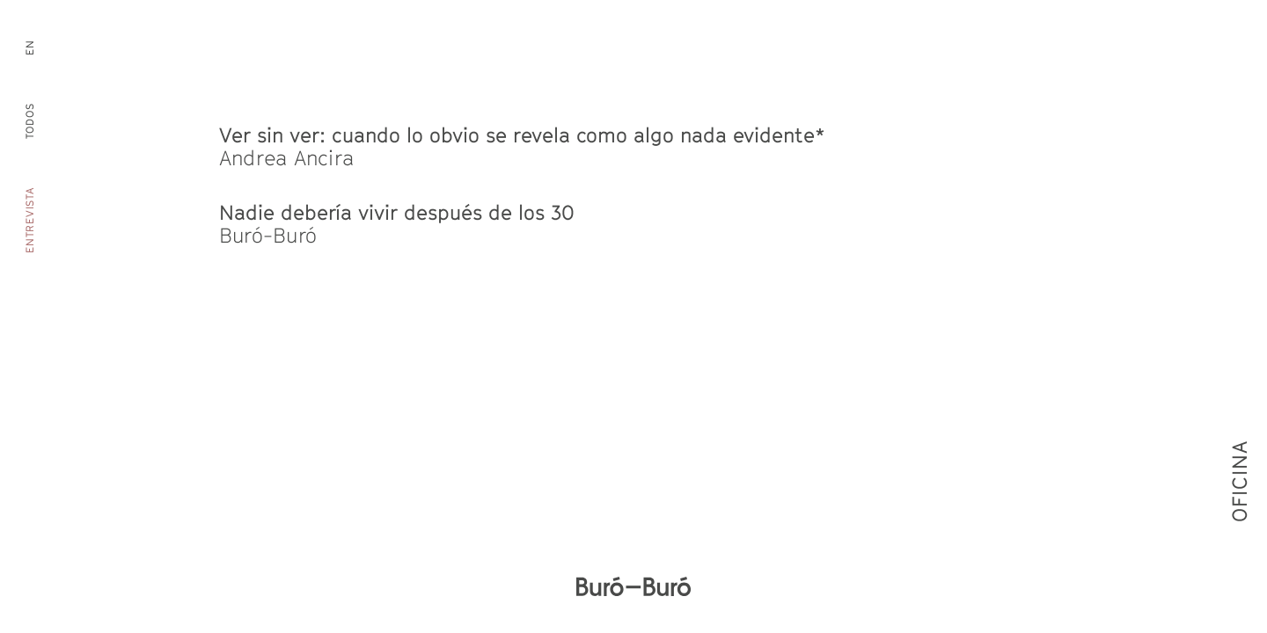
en (30, 47)
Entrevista (30, 220)
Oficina (1239, 510)
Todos (30, 122)
